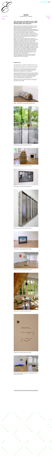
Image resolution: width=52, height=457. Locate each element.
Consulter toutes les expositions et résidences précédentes (26, 390)
